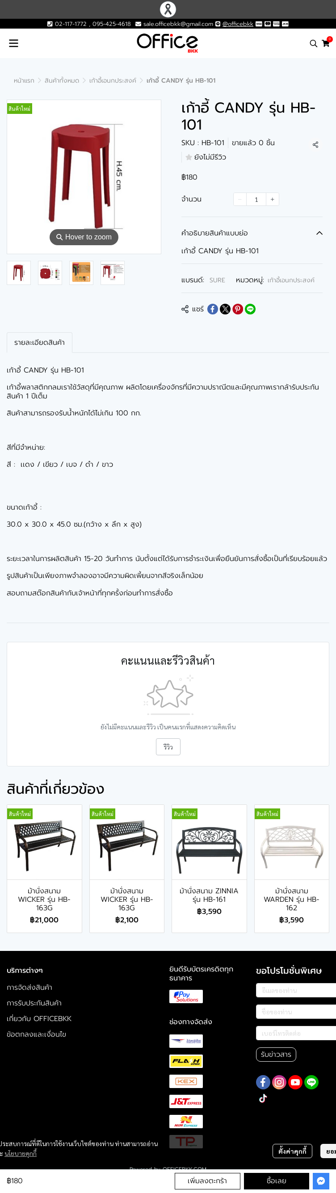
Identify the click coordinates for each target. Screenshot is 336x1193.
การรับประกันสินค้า (34, 1003)
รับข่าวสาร (276, 1054)
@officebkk (238, 24)
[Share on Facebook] (212, 309)
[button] (313, 43)
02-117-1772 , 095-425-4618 (88, 24)
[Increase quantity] (272, 199)
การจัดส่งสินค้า (29, 987)
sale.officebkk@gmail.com (178, 24)
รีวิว (168, 747)
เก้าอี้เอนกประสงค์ (112, 80)
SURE (217, 280)
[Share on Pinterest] (237, 309)
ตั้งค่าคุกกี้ (292, 1151)
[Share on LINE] (250, 309)
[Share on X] (225, 309)
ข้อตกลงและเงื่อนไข (36, 1034)
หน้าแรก (24, 80)
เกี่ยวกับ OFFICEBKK (39, 1018)
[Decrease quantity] (240, 199)
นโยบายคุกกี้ (20, 1153)
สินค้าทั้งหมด (62, 80)
